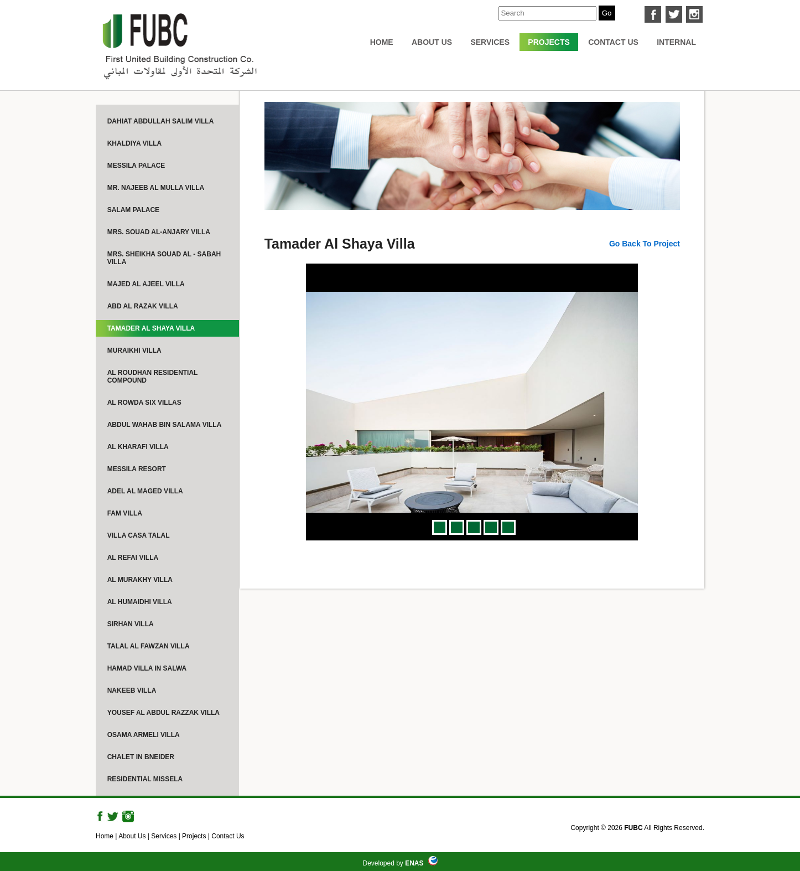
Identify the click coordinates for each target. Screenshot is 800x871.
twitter (674, 14)
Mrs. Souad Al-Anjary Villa (158, 232)
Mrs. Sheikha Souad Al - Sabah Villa (164, 258)
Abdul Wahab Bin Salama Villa (164, 425)
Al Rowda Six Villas (144, 402)
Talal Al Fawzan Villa (148, 646)
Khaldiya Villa (134, 143)
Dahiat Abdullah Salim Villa (160, 121)
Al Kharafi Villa (138, 447)
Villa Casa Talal (138, 535)
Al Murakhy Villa (140, 580)
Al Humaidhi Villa (139, 602)
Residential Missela (145, 779)
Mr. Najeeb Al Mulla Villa (156, 188)
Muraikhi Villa (134, 350)
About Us (432, 42)
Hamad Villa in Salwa (147, 668)
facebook (653, 14)
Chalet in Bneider (140, 757)
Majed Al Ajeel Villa (146, 284)
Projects (548, 42)
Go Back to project (644, 243)
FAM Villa (124, 513)
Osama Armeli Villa (143, 735)
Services (490, 42)
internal (676, 42)
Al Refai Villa (132, 557)
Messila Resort (136, 469)
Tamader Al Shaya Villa (151, 328)
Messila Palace (136, 165)
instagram (694, 14)
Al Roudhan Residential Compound (152, 376)
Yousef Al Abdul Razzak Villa (163, 713)
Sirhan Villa (130, 624)
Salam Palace (133, 210)
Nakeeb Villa (132, 690)
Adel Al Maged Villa (145, 491)
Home (381, 42)
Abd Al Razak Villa (142, 306)
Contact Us (613, 42)
